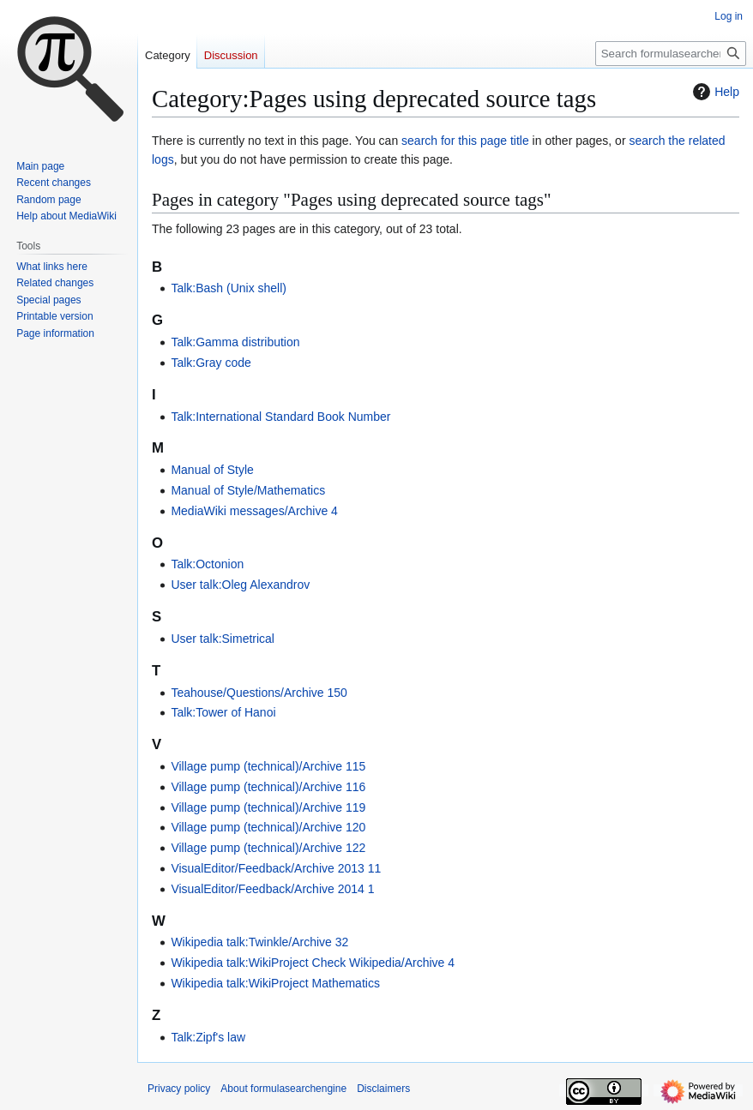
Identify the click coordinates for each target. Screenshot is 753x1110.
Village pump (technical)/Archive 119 (268, 807)
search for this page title (465, 140)
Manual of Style (212, 470)
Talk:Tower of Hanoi (223, 712)
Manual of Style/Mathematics (248, 490)
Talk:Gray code (210, 362)
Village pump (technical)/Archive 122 (268, 848)
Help (714, 91)
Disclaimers (383, 1089)
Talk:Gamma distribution (235, 342)
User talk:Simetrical (222, 638)
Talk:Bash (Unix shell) (228, 288)
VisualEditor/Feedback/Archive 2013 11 (276, 868)
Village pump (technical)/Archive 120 (268, 827)
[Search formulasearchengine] (670, 53)
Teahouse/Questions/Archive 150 (258, 692)
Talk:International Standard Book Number (280, 416)
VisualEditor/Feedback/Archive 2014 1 (272, 889)
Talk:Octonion (207, 564)
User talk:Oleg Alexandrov (240, 584)
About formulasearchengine (283, 1089)
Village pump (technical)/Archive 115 (268, 766)
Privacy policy (179, 1089)
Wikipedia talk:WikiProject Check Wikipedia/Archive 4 (313, 962)
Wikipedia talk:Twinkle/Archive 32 (259, 942)
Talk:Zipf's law (208, 1037)
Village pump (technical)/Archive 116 (268, 787)
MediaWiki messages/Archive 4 (254, 511)
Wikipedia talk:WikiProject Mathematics (275, 983)
